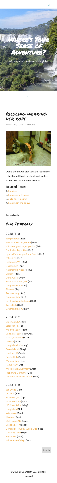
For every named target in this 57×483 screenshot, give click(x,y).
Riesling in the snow (19, 202)
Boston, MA (12, 265)
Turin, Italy (11, 304)
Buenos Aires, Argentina (18, 242)
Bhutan (9, 273)
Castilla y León (13, 432)
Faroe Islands (13, 349)
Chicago (10, 416)
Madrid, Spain (13, 329)
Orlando (10, 393)
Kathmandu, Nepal (15, 269)
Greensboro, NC (14, 308)
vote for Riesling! (18, 198)
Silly (33, 124)
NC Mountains (13, 405)
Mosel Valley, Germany (18, 368)
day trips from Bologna (18, 300)
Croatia (10, 341)
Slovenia (10, 289)
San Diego (11, 389)
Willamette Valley (15, 440)
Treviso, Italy (12, 293)
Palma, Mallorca (14, 337)
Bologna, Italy (13, 296)
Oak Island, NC (14, 420)
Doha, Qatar (12, 277)
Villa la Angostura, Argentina (20, 246)
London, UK (12, 353)
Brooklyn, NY (13, 424)
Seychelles (11, 436)
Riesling (12, 190)
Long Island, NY (14, 285)
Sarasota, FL (12, 325)
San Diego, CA (13, 321)
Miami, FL (11, 258)
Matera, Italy (12, 360)
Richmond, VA (13, 261)
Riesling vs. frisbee (18, 194)
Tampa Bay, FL (13, 238)
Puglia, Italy (12, 356)
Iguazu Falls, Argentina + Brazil (22, 254)
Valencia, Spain (13, 333)
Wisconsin (11, 412)
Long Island (12, 409)
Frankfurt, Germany (16, 372)
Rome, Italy (11, 364)
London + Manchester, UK (19, 376)
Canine (28, 124)
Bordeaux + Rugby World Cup (21, 428)
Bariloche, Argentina (16, 250)
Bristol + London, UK (17, 281)
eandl (10, 124)
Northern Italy (13, 401)
